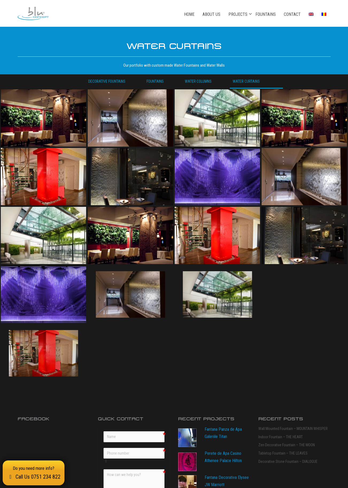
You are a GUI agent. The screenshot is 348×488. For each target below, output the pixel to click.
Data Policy (143, 443)
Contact (292, 14)
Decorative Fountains (106, 81)
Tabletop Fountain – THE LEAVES (283, 394)
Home (189, 14)
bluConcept (82, 481)
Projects (237, 14)
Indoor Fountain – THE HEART (280, 378)
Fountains (265, 14)
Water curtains (246, 81)
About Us (211, 14)
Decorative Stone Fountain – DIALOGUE (288, 403)
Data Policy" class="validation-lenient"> (129, 440)
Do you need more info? (33, 473)
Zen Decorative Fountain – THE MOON (286, 386)
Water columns (198, 81)
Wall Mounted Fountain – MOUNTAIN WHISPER (293, 370)
